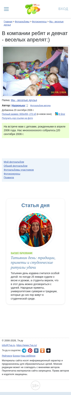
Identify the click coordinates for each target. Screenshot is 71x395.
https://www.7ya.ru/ (26, 345)
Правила (9, 177)
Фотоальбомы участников (19, 169)
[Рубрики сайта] (6, 9)
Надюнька (18, 105)
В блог (61, 114)
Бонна (16, 355)
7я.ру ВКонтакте (36, 350)
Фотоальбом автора (40, 105)
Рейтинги (7, 355)
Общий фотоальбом (15, 165)
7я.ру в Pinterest (30, 350)
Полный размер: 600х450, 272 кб (19, 114)
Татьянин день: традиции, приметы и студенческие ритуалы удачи (33, 262)
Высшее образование (22, 253)
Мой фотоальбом (14, 161)
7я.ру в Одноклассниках (42, 350)
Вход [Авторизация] (63, 8)
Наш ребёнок (28, 355)
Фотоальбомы (22, 21)
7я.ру (48, 350)
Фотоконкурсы (39, 21)
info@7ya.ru (8, 345)
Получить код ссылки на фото (17, 118)
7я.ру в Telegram (24, 350)
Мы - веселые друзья (24, 100)
